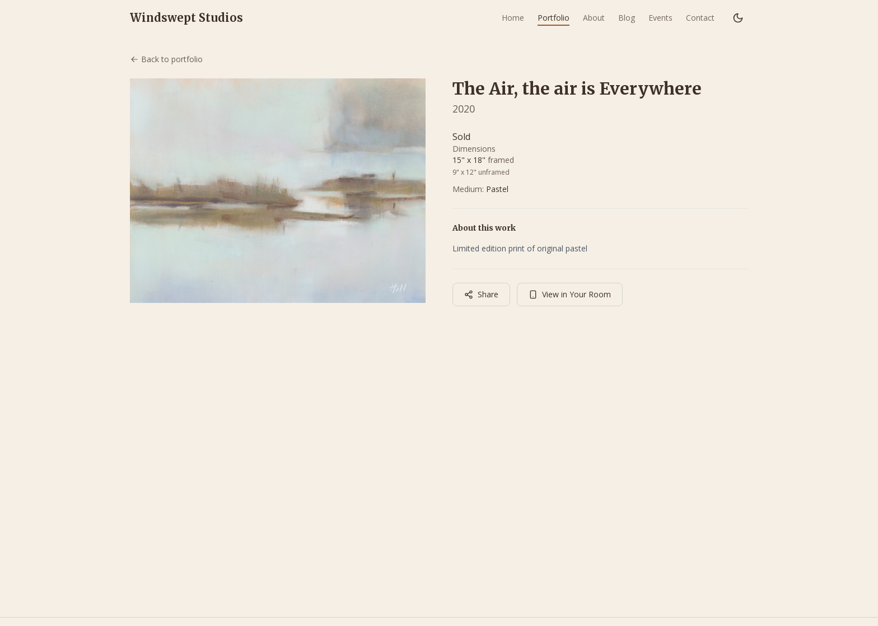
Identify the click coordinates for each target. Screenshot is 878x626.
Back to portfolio (166, 59)
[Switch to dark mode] (738, 18)
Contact (700, 17)
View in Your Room (570, 294)
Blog (626, 17)
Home (513, 17)
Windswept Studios (186, 18)
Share (481, 294)
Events (660, 17)
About (594, 17)
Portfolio (553, 17)
